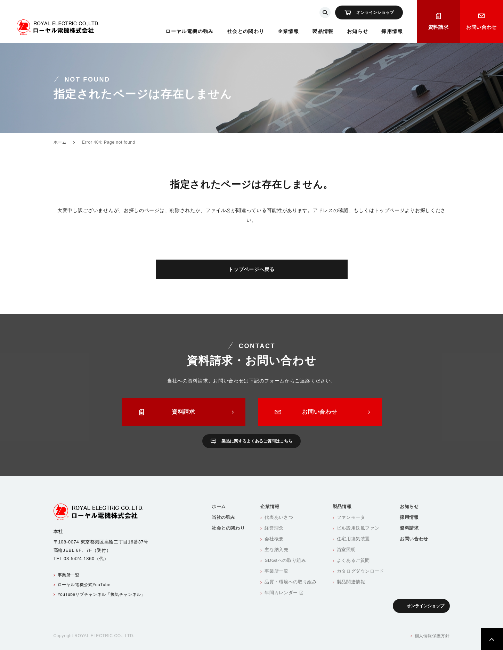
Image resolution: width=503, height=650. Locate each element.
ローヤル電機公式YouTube (84, 584)
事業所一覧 (69, 575)
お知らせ (357, 31)
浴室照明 (346, 549)
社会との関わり (246, 31)
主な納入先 (276, 549)
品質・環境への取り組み (291, 581)
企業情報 (288, 31)
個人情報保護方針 (432, 635)
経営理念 (274, 528)
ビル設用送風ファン (358, 528)
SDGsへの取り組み (285, 560)
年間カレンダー (284, 592)
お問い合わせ (481, 27)
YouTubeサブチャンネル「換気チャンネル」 (102, 594)
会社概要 (274, 538)
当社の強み (223, 517)
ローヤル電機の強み (189, 31)
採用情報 (392, 31)
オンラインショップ (375, 12)
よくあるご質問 (353, 560)
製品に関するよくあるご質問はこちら (256, 441)
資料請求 (438, 27)
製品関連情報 (351, 581)
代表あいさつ (279, 517)
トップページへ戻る (251, 269)
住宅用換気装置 (353, 538)
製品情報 (323, 31)
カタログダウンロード (360, 571)
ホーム (60, 142)
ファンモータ (351, 517)
